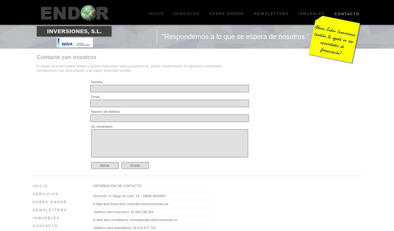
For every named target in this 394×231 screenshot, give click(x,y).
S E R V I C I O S (186, 14)
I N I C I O (155, 14)
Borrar (104, 166)
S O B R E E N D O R (226, 14)
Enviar (135, 166)
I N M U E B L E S (311, 14)
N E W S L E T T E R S (271, 14)
